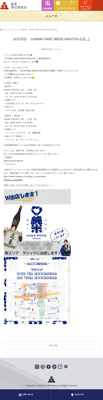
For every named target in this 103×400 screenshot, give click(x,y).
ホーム (5, 30)
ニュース (14, 30)
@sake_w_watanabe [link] (13, 180)
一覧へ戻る (53, 345)
